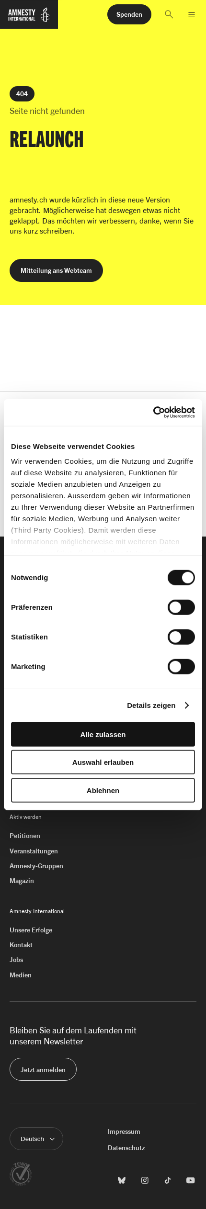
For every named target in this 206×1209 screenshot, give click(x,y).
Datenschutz (126, 1147)
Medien (21, 975)
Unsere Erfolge (31, 930)
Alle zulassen (103, 734)
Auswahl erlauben (103, 762)
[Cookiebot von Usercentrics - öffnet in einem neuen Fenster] (153, 412)
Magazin (22, 880)
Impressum (124, 1131)
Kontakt (21, 944)
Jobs (16, 959)
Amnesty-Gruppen (36, 866)
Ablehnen (103, 790)
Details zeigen (151, 705)
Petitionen (25, 835)
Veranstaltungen (34, 851)
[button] (169, 14)
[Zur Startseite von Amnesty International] (29, 18)
